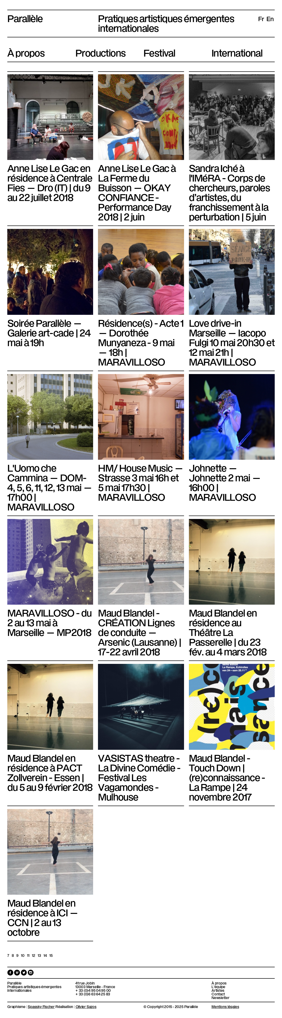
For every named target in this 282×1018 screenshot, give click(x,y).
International (237, 52)
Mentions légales (225, 1006)
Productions (100, 52)
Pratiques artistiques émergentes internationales (34, 988)
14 (45, 955)
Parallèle (25, 17)
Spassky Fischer (41, 1006)
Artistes (218, 990)
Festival (159, 52)
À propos (25, 52)
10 (23, 955)
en (270, 18)
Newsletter (220, 997)
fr (261, 18)
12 (33, 955)
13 (39, 955)
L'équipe (218, 986)
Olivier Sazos (86, 1006)
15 (51, 955)
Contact (218, 994)
